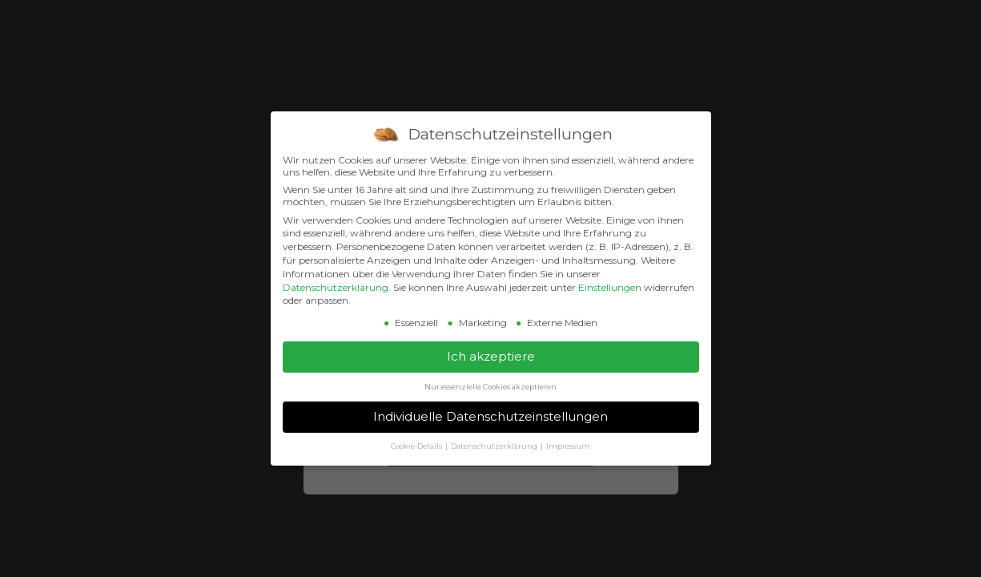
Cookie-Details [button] (417, 446)
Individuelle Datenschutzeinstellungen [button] (490, 416)
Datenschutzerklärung (335, 287)
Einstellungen (609, 287)
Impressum (568, 446)
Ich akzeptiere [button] (491, 356)
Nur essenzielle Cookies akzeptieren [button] (490, 386)
